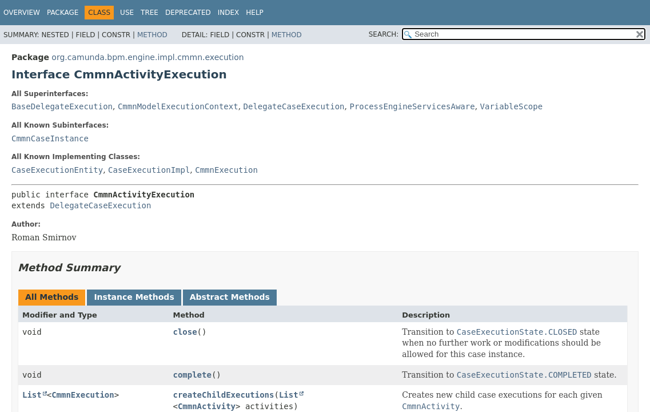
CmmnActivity (207, 406)
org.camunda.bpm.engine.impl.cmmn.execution (147, 57)
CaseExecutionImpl (149, 170)
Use (127, 13)
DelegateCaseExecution (294, 106)
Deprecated (188, 13)
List (32, 394)
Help (255, 13)
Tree (149, 13)
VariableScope (511, 106)
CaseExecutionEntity (57, 170)
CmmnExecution (226, 170)
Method (152, 35)
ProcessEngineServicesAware (411, 106)
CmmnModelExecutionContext (178, 106)
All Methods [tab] (51, 297)
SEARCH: (384, 34)
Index (229, 13)
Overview (21, 13)
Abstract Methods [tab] (230, 297)
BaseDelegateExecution (62, 106)
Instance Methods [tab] (134, 297)
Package (62, 13)
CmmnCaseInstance (50, 138)
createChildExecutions (223, 394)
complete (192, 374)
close (185, 331)
